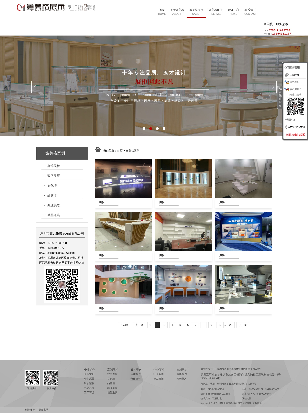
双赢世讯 (217, 398)
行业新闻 (158, 374)
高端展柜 (53, 166)
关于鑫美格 (177, 9)
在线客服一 (296, 82)
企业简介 (89, 369)
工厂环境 (89, 392)
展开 (280, 97)
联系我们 (250, 9)
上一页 (139, 324)
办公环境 (89, 388)
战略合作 (182, 374)
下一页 (243, 324)
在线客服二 (296, 89)
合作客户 (135, 374)
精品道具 (53, 215)
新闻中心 (233, 9)
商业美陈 (53, 205)
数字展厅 (53, 175)
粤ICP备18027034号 (260, 393)
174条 (124, 324)
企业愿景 (89, 378)
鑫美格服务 (216, 9)
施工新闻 (158, 378)
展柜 (101, 202)
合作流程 (135, 378)
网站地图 (246, 398)
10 (220, 324)
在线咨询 (182, 369)
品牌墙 (52, 195)
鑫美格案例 (196, 9)
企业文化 (89, 374)
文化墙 (52, 185)
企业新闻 (158, 369)
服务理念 (135, 369)
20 (230, 324)
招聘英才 (182, 378)
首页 (162, 9)
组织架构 (89, 383)
